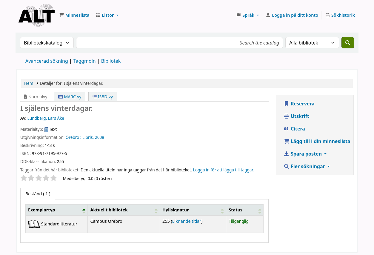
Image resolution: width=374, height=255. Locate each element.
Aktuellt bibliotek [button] (108, 210)
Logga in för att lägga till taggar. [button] (223, 170)
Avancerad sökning (46, 61)
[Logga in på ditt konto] (292, 15)
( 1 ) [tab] (37, 193)
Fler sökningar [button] (305, 166)
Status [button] (235, 210)
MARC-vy (69, 96)
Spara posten (303, 153)
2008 (99, 137)
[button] (74, 15)
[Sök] (347, 42)
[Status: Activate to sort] (244, 210)
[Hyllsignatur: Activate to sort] (193, 210)
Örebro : (73, 137)
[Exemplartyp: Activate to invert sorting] (57, 210)
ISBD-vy (103, 96)
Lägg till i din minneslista (317, 141)
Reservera (299, 103)
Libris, (88, 137)
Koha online (36, 13)
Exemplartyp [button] (41, 210)
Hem (28, 83)
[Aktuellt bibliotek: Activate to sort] (124, 210)
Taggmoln (84, 61)
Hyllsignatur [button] (175, 210)
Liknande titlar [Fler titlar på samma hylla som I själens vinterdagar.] (186, 221)
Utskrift (296, 116)
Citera (294, 128)
